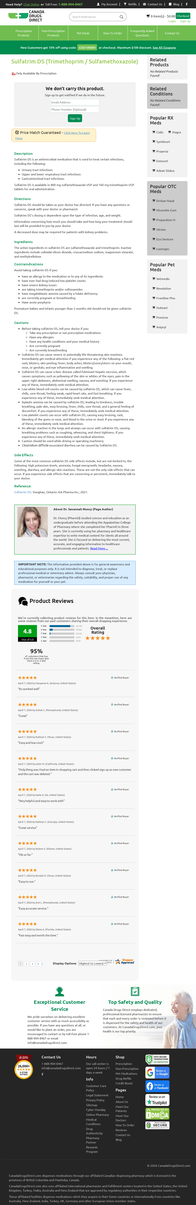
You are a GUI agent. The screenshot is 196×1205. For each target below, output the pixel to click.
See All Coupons (164, 47)
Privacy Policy (95, 1100)
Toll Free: (64, 4)
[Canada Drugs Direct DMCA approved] (157, 1114)
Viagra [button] (174, 132)
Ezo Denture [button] (162, 239)
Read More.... (99, 548)
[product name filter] (99, 16)
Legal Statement (97, 1095)
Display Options (64, 963)
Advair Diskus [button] (163, 170)
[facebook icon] (186, 4)
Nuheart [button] (160, 307)
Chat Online (31, 4)
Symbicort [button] (161, 141)
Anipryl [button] (159, 327)
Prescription (124, 1063)
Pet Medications (126, 1073)
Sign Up (75, 118)
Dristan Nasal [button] (163, 200)
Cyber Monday (96, 1109)
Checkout (183, 16)
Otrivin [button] (159, 229)
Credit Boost (124, 1083)
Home (120, 1097)
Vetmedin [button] (161, 279)
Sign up (185, 21)
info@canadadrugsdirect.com (61, 1068)
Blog (174, 4)
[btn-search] (121, 17)
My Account (107, 4)
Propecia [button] (160, 151)
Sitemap (91, 1105)
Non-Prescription (127, 1068)
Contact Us (152, 4)
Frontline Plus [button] (163, 298)
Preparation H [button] (163, 220)
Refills (130, 4)
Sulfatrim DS (22, 492)
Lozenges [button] (160, 249)
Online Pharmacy (97, 1114)
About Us (122, 1101)
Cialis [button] (157, 132)
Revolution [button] (161, 288)
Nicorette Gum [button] (164, 210)
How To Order (125, 1125)
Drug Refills (123, 1078)
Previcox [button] (160, 317)
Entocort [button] (160, 161)
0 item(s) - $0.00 (161, 16)
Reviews (121, 1130)
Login (172, 21)
